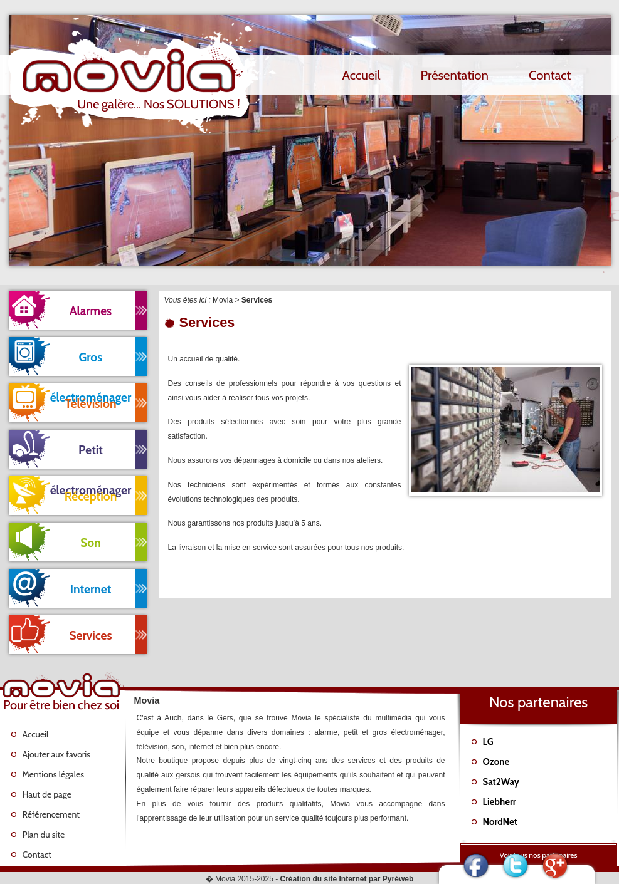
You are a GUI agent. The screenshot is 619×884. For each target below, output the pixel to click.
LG (488, 741)
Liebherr (499, 802)
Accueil (361, 75)
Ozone (496, 761)
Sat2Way (501, 782)
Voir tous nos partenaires (539, 855)
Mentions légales (54, 774)
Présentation (454, 75)
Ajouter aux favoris (57, 754)
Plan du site (44, 834)
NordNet (500, 822)
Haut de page (47, 794)
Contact (550, 75)
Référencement (51, 814)
